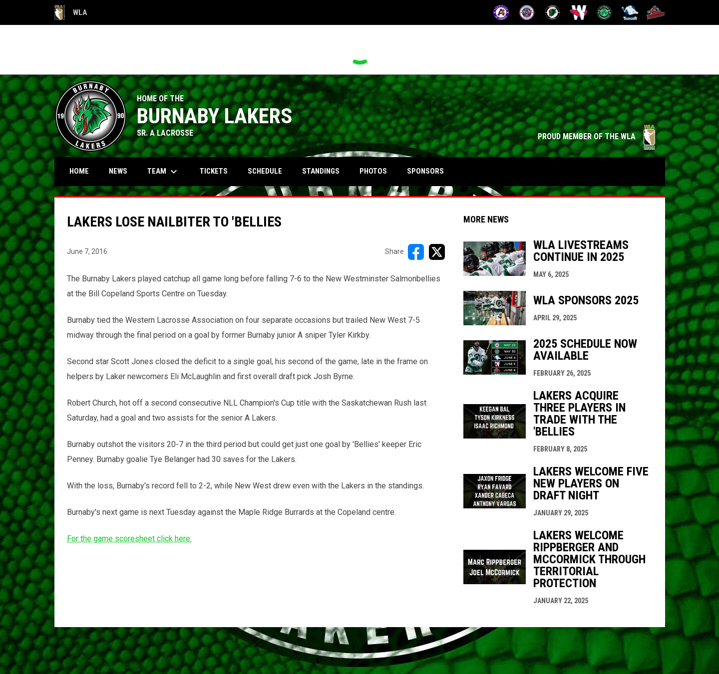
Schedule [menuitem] (269, 171)
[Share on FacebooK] (416, 252)
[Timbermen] (656, 12)
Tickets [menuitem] (214, 171)
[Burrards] (527, 12)
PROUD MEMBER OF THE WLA (596, 136)
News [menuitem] (118, 171)
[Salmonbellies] (578, 12)
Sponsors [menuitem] (425, 171)
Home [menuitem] (79, 171)
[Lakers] (552, 12)
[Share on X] (437, 252)
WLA (70, 12)
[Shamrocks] (604, 12)
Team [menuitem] (163, 172)
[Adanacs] (501, 12)
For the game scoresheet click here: (129, 538)
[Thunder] (630, 12)
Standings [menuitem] (321, 171)
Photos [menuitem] (373, 171)
